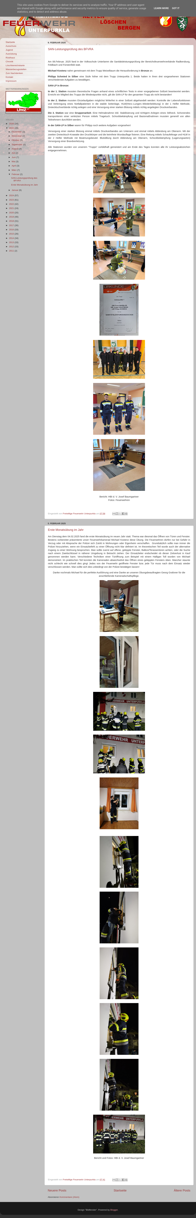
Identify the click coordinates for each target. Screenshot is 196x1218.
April (14, 165)
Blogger (114, 1210)
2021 (12, 208)
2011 (12, 251)
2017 (12, 225)
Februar (16, 174)
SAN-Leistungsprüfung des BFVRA (70, 49)
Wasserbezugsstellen (16, 69)
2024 (12, 195)
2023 (12, 200)
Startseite (120, 1190)
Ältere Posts (182, 1190)
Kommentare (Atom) (69, 1197)
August (15, 148)
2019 (12, 217)
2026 (12, 123)
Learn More (161, 8)
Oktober (16, 140)
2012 (12, 246)
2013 (12, 242)
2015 (12, 234)
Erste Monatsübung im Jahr (66, 529)
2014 (12, 238)
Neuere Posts (57, 1190)
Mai (14, 161)
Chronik (9, 61)
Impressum (11, 81)
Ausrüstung (11, 54)
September (17, 144)
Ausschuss (11, 46)
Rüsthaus (10, 57)
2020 (12, 212)
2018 (12, 221)
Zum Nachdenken (14, 73)
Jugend (9, 50)
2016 (12, 229)
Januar (15, 190)
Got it (175, 8)
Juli (14, 153)
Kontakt (9, 77)
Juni (14, 157)
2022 (12, 204)
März (14, 170)
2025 (12, 128)
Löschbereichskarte (15, 65)
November (17, 136)
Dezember (17, 132)
